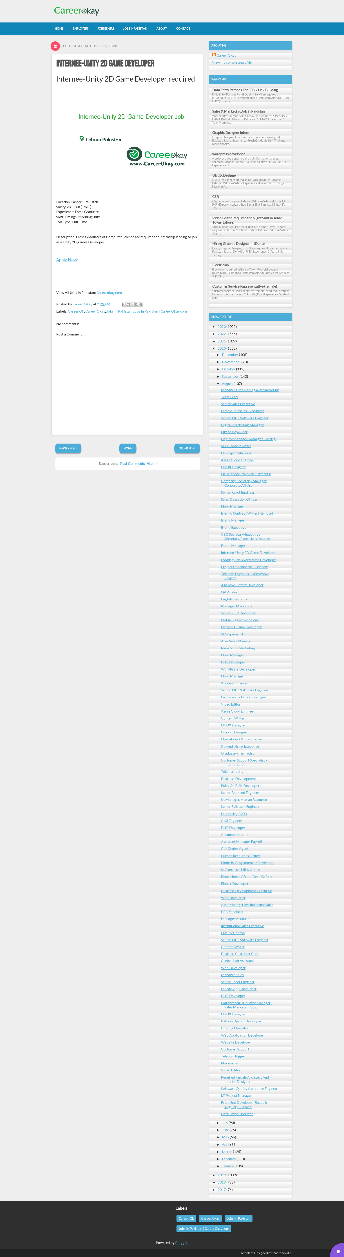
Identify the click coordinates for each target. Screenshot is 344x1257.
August (227, 383)
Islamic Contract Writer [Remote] (247, 513)
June (225, 1130)
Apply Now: (67, 259)
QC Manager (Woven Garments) (246, 474)
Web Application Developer (242, 1035)
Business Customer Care (240, 953)
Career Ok (76, 311)
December (230, 354)
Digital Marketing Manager (242, 425)
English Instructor (234, 599)
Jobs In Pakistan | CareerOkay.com (160, 311)
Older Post (187, 448)
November (230, 362)
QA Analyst (230, 592)
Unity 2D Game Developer (241, 627)
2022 (222, 333)
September (230, 376)
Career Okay (95, 311)
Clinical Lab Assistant (237, 960)
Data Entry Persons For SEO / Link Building (245, 90)
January (228, 1166)
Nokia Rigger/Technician (240, 620)
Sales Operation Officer (239, 499)
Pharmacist (230, 1063)
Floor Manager (232, 506)
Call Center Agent (234, 848)
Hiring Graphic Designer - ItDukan (238, 243)
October (228, 369)
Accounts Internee (235, 834)
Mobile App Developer (239, 988)
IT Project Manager (236, 453)
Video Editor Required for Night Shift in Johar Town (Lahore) (247, 220)
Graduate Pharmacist (237, 753)
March (227, 1151)
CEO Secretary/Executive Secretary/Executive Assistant (245, 536)
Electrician (220, 265)
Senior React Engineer (238, 492)
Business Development (238, 778)
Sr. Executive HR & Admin (240, 869)
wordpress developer (228, 154)
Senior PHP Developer (238, 613)
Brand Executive (233, 527)
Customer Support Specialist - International (244, 762)
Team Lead (229, 397)
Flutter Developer (234, 883)
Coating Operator (235, 1028)
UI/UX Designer (224, 175)
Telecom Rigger (233, 1056)
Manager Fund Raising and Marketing (250, 390)
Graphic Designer (234, 732)
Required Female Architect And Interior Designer (245, 1079)
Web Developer (233, 897)
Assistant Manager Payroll (241, 841)
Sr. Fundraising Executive (240, 746)
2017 (222, 1189)
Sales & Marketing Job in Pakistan (238, 111)
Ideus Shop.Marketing (238, 648)
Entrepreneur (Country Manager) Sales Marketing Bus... (246, 1005)
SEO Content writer (236, 446)
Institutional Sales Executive (242, 926)
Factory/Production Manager (243, 697)
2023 (222, 326)
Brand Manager (233, 520)
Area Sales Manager (236, 641)
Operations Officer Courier (242, 739)
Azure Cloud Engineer (237, 460)
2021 (222, 341)
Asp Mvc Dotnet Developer (242, 585)
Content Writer (233, 718)
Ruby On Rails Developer (240, 785)
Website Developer (236, 1042)
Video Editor (231, 704)
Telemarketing (232, 771)
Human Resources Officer (241, 855)
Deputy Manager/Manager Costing (248, 439)
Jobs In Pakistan (119, 311)
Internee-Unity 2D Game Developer (105, 63)
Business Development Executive (246, 890)
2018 (222, 1182)
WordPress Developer (238, 669)
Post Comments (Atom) (138, 463)
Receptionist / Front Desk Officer (247, 876)
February (229, 1159)
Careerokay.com (109, 292)
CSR (215, 196)
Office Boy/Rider (234, 432)
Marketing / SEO (234, 813)
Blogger (181, 1242)
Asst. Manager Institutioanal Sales (247, 904)
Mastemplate (282, 1253)
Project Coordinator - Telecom (244, 566)
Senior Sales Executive (238, 404)
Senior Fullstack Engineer (240, 806)
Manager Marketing (236, 606)
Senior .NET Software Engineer (244, 418)
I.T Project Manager (236, 1095)
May (225, 1137)
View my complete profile (232, 62)
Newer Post (68, 448)
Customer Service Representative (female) (244, 286)
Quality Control (233, 933)
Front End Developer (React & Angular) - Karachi (244, 1104)
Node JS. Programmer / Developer (247, 862)
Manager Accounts (235, 918)
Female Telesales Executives (242, 411)
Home (128, 448)
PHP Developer (233, 662)
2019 (222, 1175)
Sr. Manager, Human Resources (244, 799)
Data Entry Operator (237, 1114)
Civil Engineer (231, 820)
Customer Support (235, 1049)
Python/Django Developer (241, 1021)
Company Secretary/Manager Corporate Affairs (244, 483)
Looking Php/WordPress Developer (248, 559)
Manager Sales (232, 975)
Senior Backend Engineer (240, 792)
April (226, 1144)
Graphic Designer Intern (230, 132)
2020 (222, 348)
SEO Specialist (232, 634)
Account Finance (234, 683)
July (225, 1122)
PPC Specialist (232, 911)
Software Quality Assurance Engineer (249, 1088)
